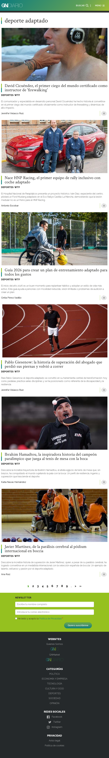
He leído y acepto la (40, 618)
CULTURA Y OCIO (54, 688)
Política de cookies (54, 745)
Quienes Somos (54, 644)
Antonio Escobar (10, 205)
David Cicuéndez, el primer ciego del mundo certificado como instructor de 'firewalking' (56, 88)
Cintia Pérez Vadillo (11, 297)
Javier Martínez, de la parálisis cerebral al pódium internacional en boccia (45, 549)
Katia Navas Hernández (13, 482)
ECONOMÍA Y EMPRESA (54, 678)
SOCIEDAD (54, 698)
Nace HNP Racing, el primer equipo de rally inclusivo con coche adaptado (52, 180)
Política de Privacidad (50, 618)
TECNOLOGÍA (54, 683)
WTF (17, 95)
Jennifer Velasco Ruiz (12, 113)
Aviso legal (54, 740)
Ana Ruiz (5, 574)
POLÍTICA (54, 674)
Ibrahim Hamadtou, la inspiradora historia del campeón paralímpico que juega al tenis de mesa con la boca (51, 456)
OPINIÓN (54, 703)
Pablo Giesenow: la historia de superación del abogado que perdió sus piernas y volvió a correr (53, 364)
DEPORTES (7, 95)
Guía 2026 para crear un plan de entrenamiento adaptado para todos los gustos (56, 272)
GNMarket (54, 654)
